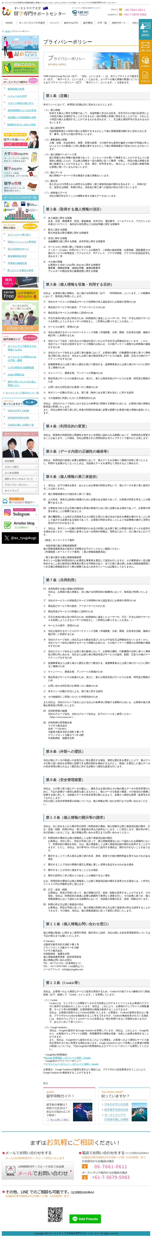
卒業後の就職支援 (17, 263)
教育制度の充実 (16, 89)
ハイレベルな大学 (17, 96)
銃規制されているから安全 (21, 124)
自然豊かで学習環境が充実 (22, 117)
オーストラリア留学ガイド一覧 (22, 393)
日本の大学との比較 (18, 410)
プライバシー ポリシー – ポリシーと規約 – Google (72, 1064)
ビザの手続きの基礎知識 (21, 367)
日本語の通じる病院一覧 (21, 425)
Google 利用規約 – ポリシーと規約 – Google (68, 1057)
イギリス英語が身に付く (21, 103)
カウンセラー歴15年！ (19, 234)
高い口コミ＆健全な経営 (20, 270)
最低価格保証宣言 (17, 256)
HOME (7, 31)
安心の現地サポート (18, 249)
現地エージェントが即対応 (22, 242)
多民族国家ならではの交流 (22, 110)
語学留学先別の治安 (18, 417)
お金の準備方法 (16, 374)
